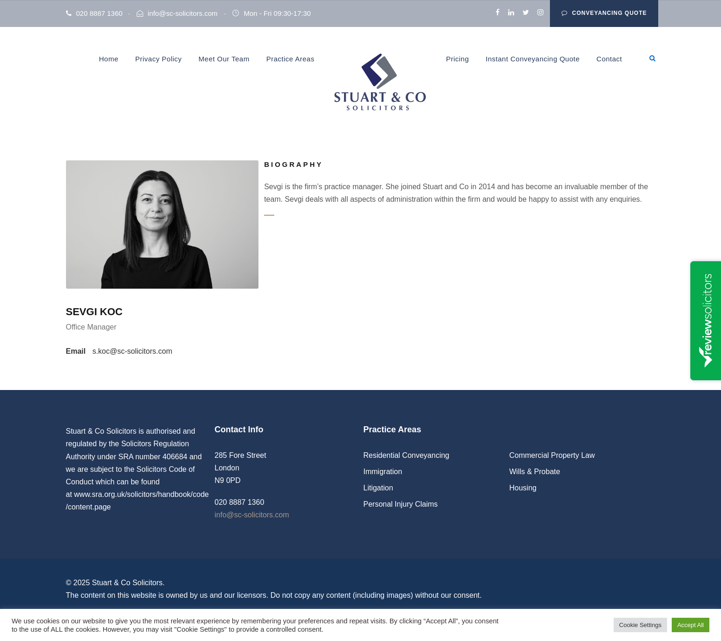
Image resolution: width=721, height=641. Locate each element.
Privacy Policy (158, 59)
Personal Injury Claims (401, 504)
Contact (609, 59)
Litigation (378, 488)
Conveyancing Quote (604, 13)
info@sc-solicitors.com (183, 13)
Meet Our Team (224, 59)
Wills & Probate (534, 472)
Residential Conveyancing (407, 455)
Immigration (383, 472)
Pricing (457, 59)
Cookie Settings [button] (640, 624)
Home (109, 59)
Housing (523, 488)
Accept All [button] (690, 624)
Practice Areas (290, 59)
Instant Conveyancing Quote (533, 59)
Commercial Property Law (552, 455)
